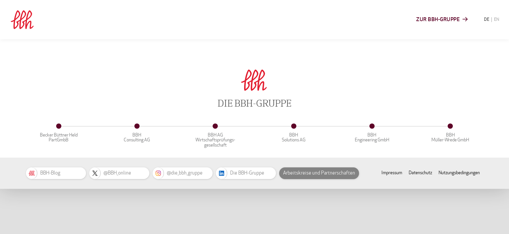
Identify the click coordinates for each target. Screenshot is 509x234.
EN (496, 19)
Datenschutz (420, 173)
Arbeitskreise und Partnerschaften (319, 173)
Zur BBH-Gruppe (438, 19)
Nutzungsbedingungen (459, 173)
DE (486, 19)
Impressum (391, 173)
